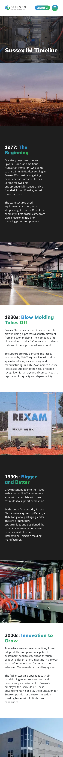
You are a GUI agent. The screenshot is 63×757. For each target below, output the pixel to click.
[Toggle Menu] (55, 7)
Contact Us (42, 7)
